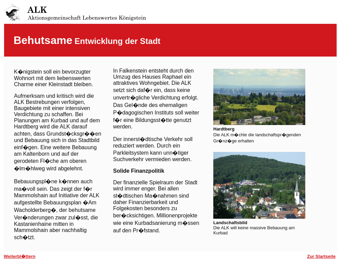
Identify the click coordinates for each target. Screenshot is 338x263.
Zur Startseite (321, 256)
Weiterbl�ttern (19, 256)
